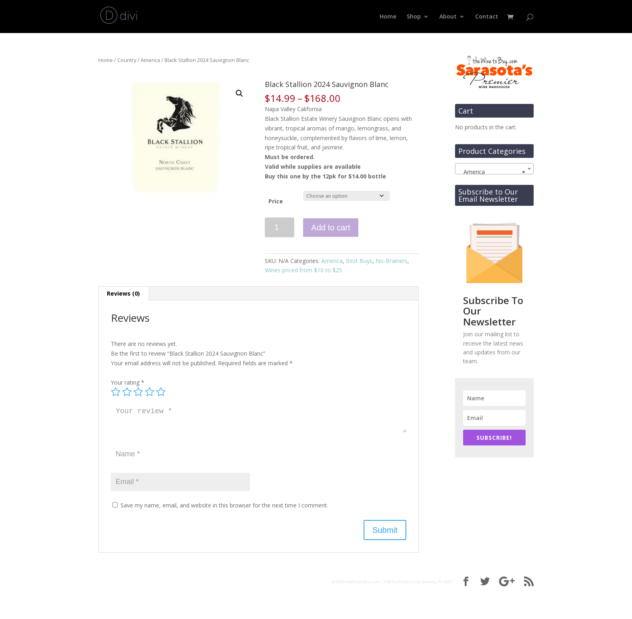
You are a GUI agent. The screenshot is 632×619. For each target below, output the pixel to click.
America (150, 60)
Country (126, 60)
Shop (414, 17)
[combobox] (494, 168)
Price (275, 201)
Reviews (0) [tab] (123, 293)
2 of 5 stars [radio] (127, 392)
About (448, 17)
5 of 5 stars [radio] (161, 392)
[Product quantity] (279, 227)
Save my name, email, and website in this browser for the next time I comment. (224, 505)
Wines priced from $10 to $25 (303, 270)
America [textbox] (492, 172)
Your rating (127, 382)
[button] (239, 93)
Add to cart (330, 227)
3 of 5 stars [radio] (138, 392)
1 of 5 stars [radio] (116, 392)
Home (388, 17)
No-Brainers (391, 261)
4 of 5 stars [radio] (149, 392)
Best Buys (359, 261)
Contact (486, 17)
